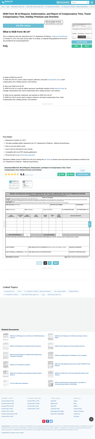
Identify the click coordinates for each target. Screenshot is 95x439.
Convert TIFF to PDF (7, 411)
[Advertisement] (36, 62)
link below (47, 159)
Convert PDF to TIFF (33, 408)
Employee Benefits (73, 291)
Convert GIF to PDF (7, 408)
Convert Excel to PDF (7, 403)
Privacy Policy (78, 408)
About (75, 401)
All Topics (76, 416)
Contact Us (77, 414)
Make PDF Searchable (57, 414)
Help (75, 403)
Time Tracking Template (60, 291)
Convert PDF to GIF (33, 406)
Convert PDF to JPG (33, 401)
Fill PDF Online (23, 25)
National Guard (59, 88)
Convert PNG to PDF (7, 406)
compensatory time (54, 79)
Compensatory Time (9, 291)
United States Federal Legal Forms (30, 294)
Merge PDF (54, 403)
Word (87, 46)
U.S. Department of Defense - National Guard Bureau (37, 291)
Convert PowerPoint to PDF (9, 414)
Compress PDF (55, 408)
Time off (19, 291)
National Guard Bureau (60, 36)
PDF (76, 46)
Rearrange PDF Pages (57, 411)
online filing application (27, 155)
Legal (43, 294)
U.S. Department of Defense (11, 294)
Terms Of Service (79, 411)
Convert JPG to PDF (7, 416)
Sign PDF (53, 406)
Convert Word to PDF (7, 401)
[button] (90, 224)
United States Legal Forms (54, 294)
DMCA (75, 406)
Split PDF (53, 401)
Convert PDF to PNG (33, 403)
